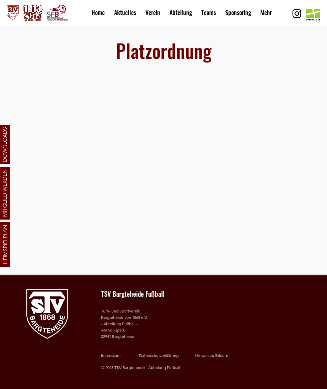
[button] (153, 9)
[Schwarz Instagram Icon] (297, 13)
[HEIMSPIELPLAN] (5, 244)
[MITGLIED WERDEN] (5, 193)
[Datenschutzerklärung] (161, 356)
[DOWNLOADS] (5, 144)
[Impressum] (118, 356)
